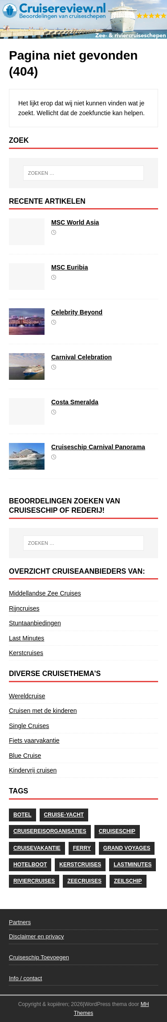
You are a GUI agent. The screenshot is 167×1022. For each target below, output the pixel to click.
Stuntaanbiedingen (35, 623)
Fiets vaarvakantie (34, 740)
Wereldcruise (27, 696)
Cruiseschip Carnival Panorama (98, 447)
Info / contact (25, 978)
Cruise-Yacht (64, 815)
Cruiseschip (117, 831)
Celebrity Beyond (76, 312)
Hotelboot (30, 864)
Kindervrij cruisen (33, 770)
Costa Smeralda (74, 402)
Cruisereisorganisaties (49, 831)
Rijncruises (24, 608)
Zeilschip (128, 881)
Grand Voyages (127, 848)
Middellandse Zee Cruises (45, 593)
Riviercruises (34, 881)
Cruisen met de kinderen (43, 710)
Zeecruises (84, 881)
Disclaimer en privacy (36, 936)
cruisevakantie (37, 848)
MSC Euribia (69, 267)
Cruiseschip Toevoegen (39, 957)
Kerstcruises (26, 652)
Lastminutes (132, 864)
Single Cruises (29, 725)
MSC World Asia (75, 222)
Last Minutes (26, 638)
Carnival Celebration (81, 357)
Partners (20, 922)
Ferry (82, 848)
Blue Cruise (25, 755)
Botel (22, 815)
